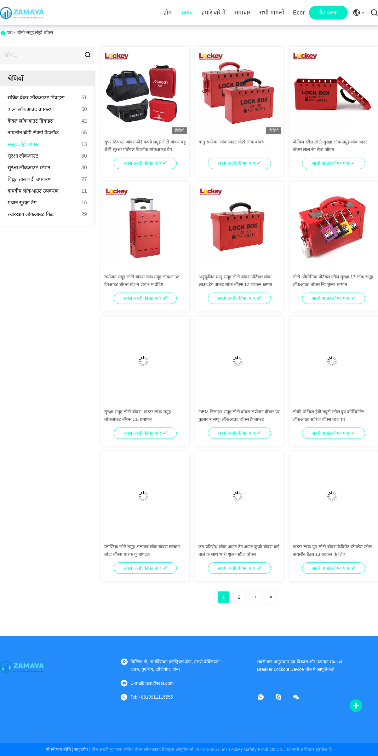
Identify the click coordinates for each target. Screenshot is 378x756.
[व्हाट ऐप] (265, 697)
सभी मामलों (271, 12)
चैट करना (328, 12)
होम (167, 12)
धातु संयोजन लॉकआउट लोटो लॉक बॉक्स (231, 141)
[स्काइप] (283, 697)
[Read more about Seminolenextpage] (255, 597)
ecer (299, 12)
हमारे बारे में (214, 12)
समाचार (242, 12)
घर (9, 32)
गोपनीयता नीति (58, 749)
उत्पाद (186, 12)
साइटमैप (81, 749)
